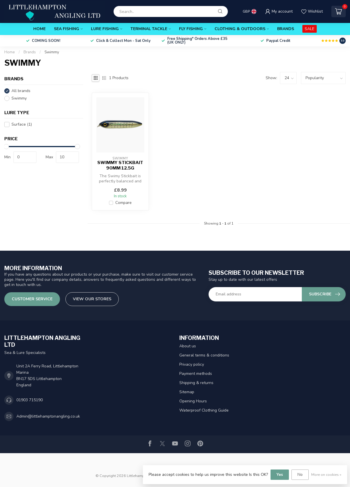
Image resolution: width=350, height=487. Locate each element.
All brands (20, 91)
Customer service (32, 299)
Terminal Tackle (149, 29)
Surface (21, 124)
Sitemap (186, 392)
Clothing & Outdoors (240, 29)
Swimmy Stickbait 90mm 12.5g (120, 165)
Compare (123, 202)
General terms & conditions (204, 355)
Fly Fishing (191, 29)
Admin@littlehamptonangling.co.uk (48, 416)
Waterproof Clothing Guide (204, 410)
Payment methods (195, 373)
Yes (280, 474)
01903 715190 (29, 400)
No (300, 474)
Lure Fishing (105, 29)
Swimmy (51, 52)
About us (187, 346)
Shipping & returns (196, 382)
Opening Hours (193, 401)
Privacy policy (191, 364)
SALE (309, 29)
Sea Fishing (66, 29)
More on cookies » (326, 474)
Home (39, 29)
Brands (285, 29)
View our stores (92, 299)
